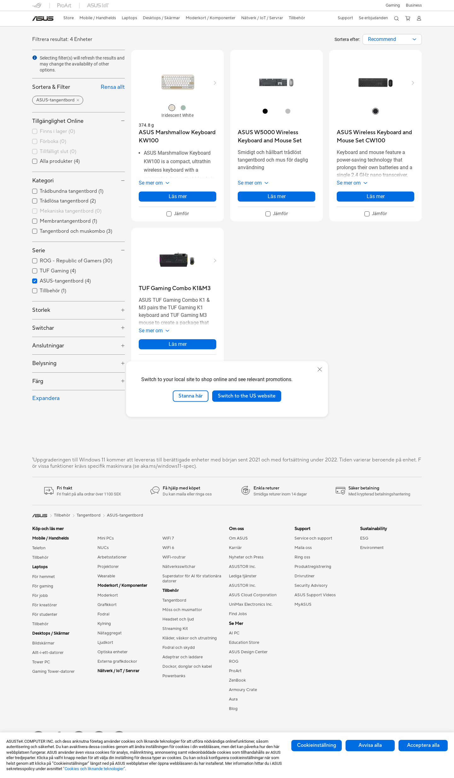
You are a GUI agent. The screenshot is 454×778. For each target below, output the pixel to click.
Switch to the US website (247, 396)
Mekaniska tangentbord (71, 211)
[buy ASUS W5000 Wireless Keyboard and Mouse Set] (276, 136)
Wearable (106, 576)
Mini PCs (105, 538)
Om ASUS (238, 538)
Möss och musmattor (182, 609)
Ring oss (302, 557)
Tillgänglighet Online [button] (58, 121)
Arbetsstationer (112, 557)
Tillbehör (40, 557)
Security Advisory (311, 585)
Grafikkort (107, 604)
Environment (372, 547)
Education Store (244, 642)
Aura (233, 699)
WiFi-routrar (174, 557)
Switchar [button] (43, 328)
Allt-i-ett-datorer (48, 652)
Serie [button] (38, 250)
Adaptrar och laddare (182, 657)
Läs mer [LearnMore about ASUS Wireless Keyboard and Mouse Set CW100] (376, 200)
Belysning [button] (44, 363)
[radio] (171, 108)
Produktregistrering (312, 566)
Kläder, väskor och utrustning (189, 638)
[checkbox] (78, 211)
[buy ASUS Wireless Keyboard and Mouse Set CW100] (375, 136)
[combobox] (392, 39)
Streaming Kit (175, 628)
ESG (364, 538)
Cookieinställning (316, 745)
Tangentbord (174, 600)
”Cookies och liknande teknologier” (94, 768)
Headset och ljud (178, 619)
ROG (233, 661)
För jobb (40, 595)
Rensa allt (113, 87)
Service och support (313, 538)
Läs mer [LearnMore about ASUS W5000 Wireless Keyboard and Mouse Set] (277, 200)
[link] (43, 18)
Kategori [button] (43, 180)
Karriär (235, 547)
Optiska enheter (112, 652)
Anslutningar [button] (48, 345)
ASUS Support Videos (315, 595)
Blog (233, 708)
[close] (319, 369)
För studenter (44, 614)
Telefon (38, 548)
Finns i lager (57, 131)
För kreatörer (44, 605)
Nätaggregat (109, 633)
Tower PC (41, 662)
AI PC (234, 633)
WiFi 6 (168, 547)
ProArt (235, 670)
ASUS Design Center (248, 652)
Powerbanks (173, 675)
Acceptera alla (423, 745)
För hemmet (43, 576)
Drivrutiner (304, 576)
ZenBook (237, 680)
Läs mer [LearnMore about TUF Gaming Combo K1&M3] (178, 350)
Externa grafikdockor (117, 661)
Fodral (103, 614)
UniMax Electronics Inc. (251, 604)
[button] (392, 5)
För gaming (42, 586)
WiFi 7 (168, 538)
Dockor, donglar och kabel (187, 666)
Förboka (53, 141)
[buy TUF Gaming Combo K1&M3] (175, 291)
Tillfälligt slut (58, 151)
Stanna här (190, 396)
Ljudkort (105, 642)
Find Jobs (238, 613)
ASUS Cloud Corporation (252, 595)
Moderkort (107, 595)
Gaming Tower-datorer (53, 671)
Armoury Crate (243, 689)
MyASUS (302, 604)
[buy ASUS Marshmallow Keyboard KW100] (177, 136)
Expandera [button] (46, 398)
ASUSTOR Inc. (242, 566)
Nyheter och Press (246, 557)
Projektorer (108, 566)
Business (414, 5)
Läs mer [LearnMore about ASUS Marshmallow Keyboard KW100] (178, 200)
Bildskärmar (43, 643)
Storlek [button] (41, 310)
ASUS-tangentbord (125, 515)
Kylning (104, 623)
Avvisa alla (370, 745)
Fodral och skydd (178, 647)
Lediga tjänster (243, 576)
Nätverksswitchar (178, 566)
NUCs (103, 547)
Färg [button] (37, 381)
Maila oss (303, 547)
